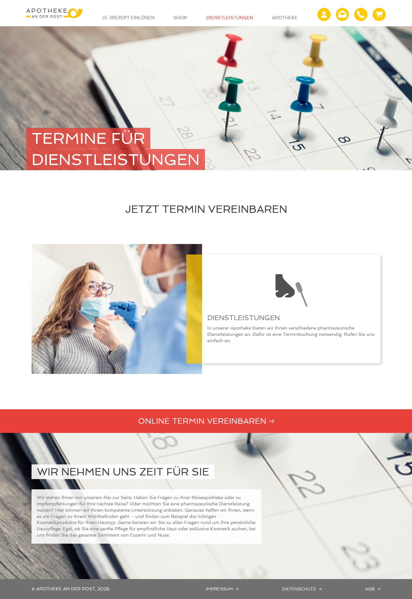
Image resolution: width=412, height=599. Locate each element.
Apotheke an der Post (54, 13)
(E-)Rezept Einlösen (128, 17)
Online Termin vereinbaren (202, 421)
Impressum (219, 588)
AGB (370, 588)
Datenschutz (299, 588)
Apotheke (284, 17)
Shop (180, 17)
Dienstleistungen (229, 17)
